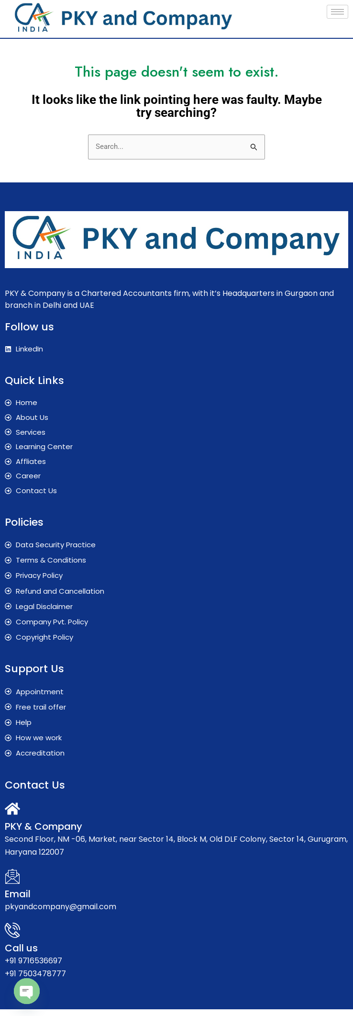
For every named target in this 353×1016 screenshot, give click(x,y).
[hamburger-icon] (337, 12)
